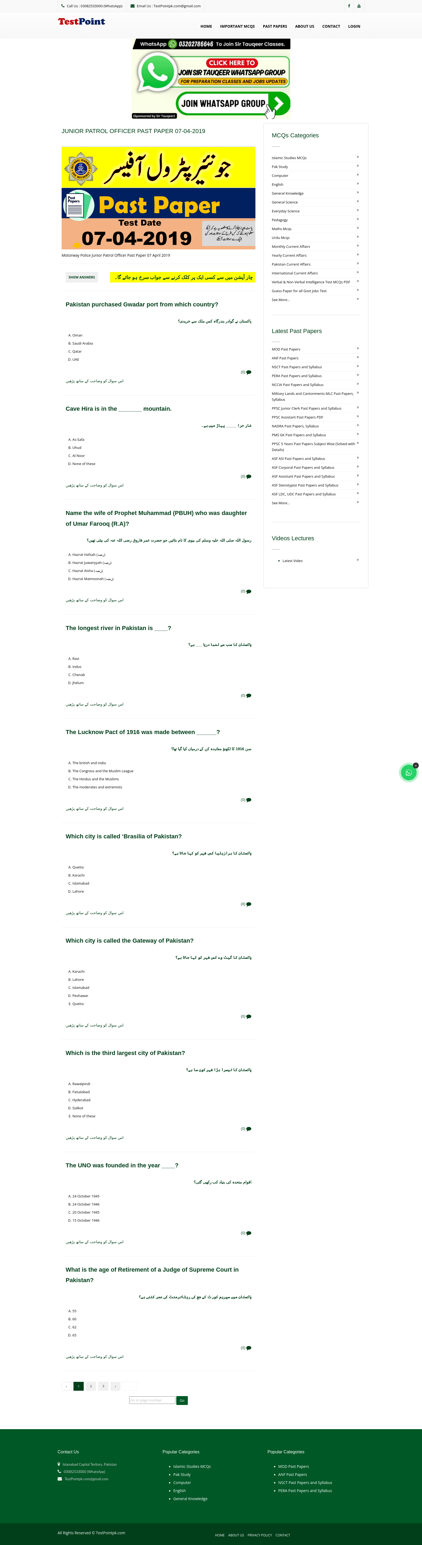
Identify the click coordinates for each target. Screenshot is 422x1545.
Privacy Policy (260, 1535)
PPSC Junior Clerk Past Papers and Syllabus (306, 408)
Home (206, 26)
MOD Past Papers (286, 349)
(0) (246, 371)
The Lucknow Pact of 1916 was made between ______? (143, 732)
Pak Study (280, 166)
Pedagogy (280, 219)
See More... (281, 299)
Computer (280, 175)
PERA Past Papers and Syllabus (297, 375)
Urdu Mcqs (281, 237)
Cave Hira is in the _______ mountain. (119, 408)
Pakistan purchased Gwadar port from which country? (142, 304)
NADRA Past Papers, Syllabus (295, 426)
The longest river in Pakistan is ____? (118, 628)
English (277, 184)
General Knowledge (288, 193)
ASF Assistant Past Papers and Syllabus (303, 476)
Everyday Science (286, 211)
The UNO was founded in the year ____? (122, 1165)
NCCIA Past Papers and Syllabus (297, 384)
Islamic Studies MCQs (289, 157)
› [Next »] (115, 1386)
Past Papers (275, 26)
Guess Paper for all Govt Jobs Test (299, 290)
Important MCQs (237, 26)
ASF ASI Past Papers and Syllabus (298, 458)
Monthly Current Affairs (291, 246)
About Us (304, 26)
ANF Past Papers (285, 358)
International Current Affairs (295, 273)
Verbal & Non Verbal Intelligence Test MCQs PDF (311, 282)
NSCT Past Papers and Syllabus (297, 366)
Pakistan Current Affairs (291, 264)
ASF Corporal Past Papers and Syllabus (303, 467)
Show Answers (82, 277)
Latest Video (293, 560)
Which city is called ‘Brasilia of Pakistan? (124, 836)
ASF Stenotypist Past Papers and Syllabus (305, 485)
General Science (285, 202)
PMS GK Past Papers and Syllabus (299, 434)
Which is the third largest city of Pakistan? (125, 1053)
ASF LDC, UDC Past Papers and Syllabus (304, 494)
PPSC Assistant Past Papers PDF (297, 417)
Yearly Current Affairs (289, 255)
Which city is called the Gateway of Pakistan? (130, 940)
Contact (331, 26)
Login (354, 26)
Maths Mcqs (281, 228)
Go (182, 1400)
